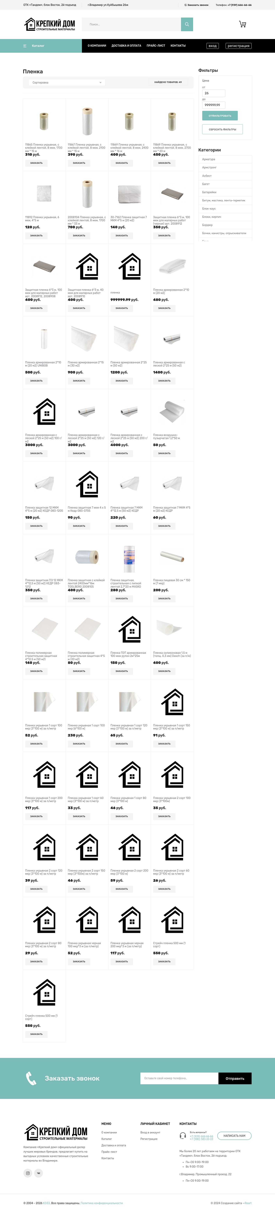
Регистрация (148, 1139)
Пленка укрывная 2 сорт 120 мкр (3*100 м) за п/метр (43, 872)
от (203, 87)
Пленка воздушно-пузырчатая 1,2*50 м (166, 437)
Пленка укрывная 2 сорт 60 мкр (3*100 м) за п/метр (171, 872)
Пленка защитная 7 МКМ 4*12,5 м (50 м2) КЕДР (127, 509)
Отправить (235, 1078)
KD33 (46, 1203)
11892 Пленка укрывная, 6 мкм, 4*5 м (42, 219)
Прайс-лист (156, 45)
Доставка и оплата (126, 45)
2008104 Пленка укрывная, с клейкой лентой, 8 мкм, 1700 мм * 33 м (87, 221)
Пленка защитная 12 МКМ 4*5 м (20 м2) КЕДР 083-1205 (44, 509)
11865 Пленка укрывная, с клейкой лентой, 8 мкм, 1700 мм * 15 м (43, 148)
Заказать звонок (198, 5)
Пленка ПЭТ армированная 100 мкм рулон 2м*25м (128, 654)
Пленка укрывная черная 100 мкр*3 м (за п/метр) (84, 945)
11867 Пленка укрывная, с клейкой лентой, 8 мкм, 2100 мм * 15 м (86, 148)
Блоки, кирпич (211, 217)
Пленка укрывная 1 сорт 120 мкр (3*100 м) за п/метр (129, 727)
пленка (115, 292)
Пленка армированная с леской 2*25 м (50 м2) (169, 364)
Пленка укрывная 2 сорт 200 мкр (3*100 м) (129, 872)
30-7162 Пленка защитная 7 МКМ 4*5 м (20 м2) (129, 219)
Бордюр (207, 225)
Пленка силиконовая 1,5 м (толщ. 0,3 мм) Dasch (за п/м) (172, 654)
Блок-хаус (209, 208)
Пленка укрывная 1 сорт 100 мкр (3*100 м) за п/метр (43, 727)
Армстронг (209, 167)
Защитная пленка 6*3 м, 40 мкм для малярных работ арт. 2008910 (86, 293)
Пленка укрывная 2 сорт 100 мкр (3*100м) (172, 800)
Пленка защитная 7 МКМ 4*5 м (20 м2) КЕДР (171, 509)
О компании (97, 45)
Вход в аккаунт (150, 1132)
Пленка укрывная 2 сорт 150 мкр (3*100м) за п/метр (86, 872)
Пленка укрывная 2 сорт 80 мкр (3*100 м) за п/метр (43, 945)
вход (213, 46)
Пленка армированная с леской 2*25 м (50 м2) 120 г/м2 (86, 438)
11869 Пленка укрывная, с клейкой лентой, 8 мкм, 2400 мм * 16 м (130, 148)
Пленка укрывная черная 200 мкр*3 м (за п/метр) (127, 945)
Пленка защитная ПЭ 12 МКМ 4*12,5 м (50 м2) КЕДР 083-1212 (44, 584)
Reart (248, 1203)
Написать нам (234, 1136)
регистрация (238, 46)
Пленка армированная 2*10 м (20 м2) (171, 291)
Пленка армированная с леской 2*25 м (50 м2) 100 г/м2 (43, 438)
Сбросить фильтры (222, 129)
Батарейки (209, 192)
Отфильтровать (220, 115)
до (203, 99)
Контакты (178, 45)
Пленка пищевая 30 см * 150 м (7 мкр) (171, 582)
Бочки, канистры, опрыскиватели (224, 233)
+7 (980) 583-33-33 (201, 1139)
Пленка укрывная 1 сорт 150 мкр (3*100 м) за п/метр (171, 727)
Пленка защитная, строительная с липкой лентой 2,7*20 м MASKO (126, 584)
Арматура (208, 159)
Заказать (36, 163)
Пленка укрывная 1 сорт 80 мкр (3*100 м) (128, 800)
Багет (206, 184)
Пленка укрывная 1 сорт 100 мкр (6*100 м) (86, 727)
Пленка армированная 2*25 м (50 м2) (129, 364)
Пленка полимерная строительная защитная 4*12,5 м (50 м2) (41, 656)
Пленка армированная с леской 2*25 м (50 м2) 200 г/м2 (129, 438)
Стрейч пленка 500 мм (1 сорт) (169, 945)
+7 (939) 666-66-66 (240, 5)
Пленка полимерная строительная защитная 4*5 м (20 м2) (86, 656)
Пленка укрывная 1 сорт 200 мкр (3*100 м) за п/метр (44, 800)
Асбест (207, 176)
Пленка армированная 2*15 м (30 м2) (86, 364)
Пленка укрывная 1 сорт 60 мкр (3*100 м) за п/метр (86, 800)
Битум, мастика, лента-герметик (223, 200)
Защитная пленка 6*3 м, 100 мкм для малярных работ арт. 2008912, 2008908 (43, 293)
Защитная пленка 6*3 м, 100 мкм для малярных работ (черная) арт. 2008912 (171, 221)
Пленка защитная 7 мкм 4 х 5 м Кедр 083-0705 (87, 509)
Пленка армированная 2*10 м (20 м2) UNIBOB (43, 364)
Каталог (33, 46)
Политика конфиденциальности (102, 1203)
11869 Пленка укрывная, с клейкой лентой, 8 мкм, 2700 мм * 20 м (172, 148)
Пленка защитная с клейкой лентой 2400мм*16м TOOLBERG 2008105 (86, 584)
